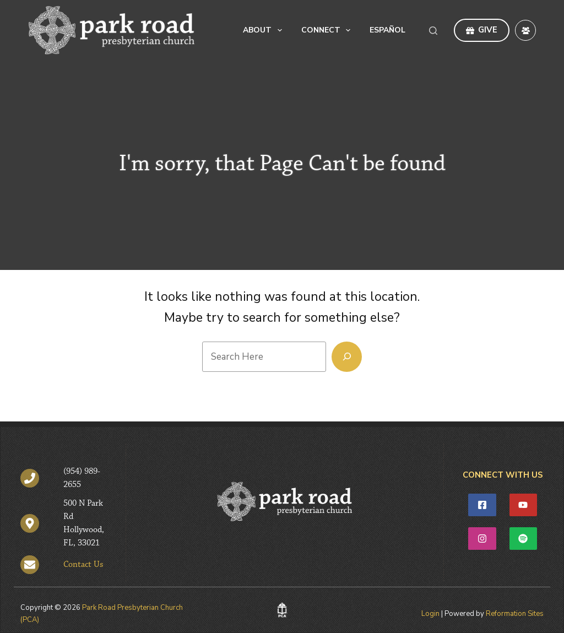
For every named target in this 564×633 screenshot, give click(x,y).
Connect (328, 30)
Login (430, 614)
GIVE (482, 29)
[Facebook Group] (525, 30)
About (264, 30)
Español (387, 30)
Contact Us (83, 564)
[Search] (433, 30)
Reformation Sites (515, 614)
